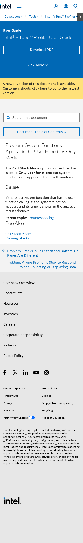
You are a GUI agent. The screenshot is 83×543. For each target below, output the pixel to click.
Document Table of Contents (40, 132)
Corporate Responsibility (23, 335)
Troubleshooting (41, 218)
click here (39, 88)
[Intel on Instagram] (46, 373)
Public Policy (13, 356)
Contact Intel (13, 293)
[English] (66, 6)
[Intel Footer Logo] (12, 500)
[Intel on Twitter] (15, 373)
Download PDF (41, 50)
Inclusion (10, 345)
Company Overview (19, 283)
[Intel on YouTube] (36, 373)
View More (38, 65)
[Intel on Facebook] (5, 373)
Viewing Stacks (17, 238)
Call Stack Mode (18, 234)
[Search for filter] (41, 117)
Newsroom (11, 303)
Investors (10, 314)
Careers (9, 324)
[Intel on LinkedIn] (25, 373)
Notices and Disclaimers (24, 446)
